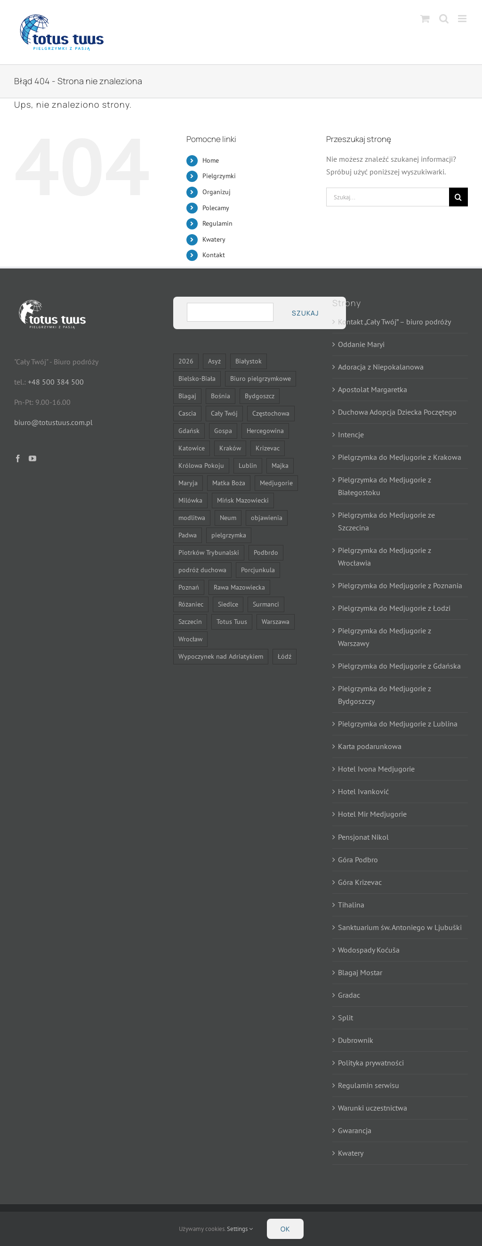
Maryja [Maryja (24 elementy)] (188, 482)
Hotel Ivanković (363, 791)
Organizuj (216, 192)
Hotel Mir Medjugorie (372, 814)
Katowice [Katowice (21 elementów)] (191, 447)
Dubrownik (355, 1040)
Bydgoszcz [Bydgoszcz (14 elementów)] (259, 395)
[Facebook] (18, 458)
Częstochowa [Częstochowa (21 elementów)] (270, 413)
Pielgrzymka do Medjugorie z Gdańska (399, 665)
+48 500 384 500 (56, 381)
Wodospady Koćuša (369, 949)
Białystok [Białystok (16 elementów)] (248, 360)
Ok (285, 1228)
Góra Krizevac (360, 882)
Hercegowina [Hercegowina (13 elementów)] (265, 430)
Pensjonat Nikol (363, 837)
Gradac (349, 995)
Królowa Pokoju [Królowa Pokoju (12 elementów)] (201, 465)
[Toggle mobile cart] (425, 19)
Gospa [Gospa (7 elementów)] (223, 430)
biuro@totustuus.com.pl (53, 422)
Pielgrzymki (219, 176)
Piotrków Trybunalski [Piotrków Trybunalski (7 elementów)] (208, 552)
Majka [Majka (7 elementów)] (280, 465)
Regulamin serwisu (368, 1085)
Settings (240, 1229)
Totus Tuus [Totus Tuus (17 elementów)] (232, 621)
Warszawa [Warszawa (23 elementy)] (275, 621)
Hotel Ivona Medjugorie (376, 768)
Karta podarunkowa (370, 746)
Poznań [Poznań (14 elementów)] (188, 587)
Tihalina (351, 904)
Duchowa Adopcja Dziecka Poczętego (397, 412)
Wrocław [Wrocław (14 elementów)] (190, 638)
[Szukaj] (458, 197)
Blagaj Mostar (360, 972)
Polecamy (215, 208)
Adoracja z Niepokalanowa (381, 366)
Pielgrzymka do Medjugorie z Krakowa (399, 457)
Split (345, 1017)
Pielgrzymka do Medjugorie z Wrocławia (384, 556)
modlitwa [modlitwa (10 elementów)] (191, 517)
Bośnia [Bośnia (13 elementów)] (220, 395)
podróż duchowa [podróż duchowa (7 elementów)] (202, 569)
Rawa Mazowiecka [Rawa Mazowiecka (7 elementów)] (239, 587)
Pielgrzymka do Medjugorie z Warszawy (384, 637)
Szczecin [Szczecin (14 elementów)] (190, 621)
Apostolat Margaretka (372, 389)
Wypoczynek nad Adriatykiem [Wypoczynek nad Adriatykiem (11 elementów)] (220, 656)
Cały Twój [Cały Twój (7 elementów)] (224, 413)
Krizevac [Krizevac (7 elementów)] (268, 447)
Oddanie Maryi (361, 344)
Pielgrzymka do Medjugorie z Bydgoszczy (384, 695)
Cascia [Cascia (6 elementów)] (187, 413)
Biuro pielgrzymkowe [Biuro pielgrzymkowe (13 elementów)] (260, 378)
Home (210, 160)
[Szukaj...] (387, 197)
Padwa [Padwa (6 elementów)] (187, 534)
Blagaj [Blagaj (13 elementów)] (187, 395)
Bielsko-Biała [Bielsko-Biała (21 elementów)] (197, 378)
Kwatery (213, 239)
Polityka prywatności (371, 1062)
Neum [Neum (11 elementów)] (228, 517)
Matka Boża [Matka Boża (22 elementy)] (228, 482)
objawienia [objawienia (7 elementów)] (266, 517)
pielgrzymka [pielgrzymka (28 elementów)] (228, 534)
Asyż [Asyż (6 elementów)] (214, 360)
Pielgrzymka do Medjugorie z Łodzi (394, 608)
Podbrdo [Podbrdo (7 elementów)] (266, 552)
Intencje (351, 434)
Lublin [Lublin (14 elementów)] (248, 465)
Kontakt (213, 255)
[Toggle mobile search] (444, 19)
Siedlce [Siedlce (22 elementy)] (228, 603)
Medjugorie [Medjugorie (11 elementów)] (276, 482)
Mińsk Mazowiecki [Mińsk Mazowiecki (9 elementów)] (243, 500)
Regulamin (217, 223)
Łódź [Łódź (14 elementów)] (284, 656)
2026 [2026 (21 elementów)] (185, 360)
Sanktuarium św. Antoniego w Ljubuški (400, 927)
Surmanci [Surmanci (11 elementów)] (266, 603)
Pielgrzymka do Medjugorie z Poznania (400, 585)
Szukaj (305, 312)
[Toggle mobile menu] (463, 19)
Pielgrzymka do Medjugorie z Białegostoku (384, 486)
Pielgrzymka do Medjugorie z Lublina (398, 723)
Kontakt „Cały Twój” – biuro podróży (394, 321)
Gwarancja (354, 1130)
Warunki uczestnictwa (372, 1107)
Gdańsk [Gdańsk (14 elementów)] (189, 430)
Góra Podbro (358, 859)
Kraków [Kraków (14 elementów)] (230, 447)
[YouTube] (32, 458)
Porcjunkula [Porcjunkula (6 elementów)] (258, 569)
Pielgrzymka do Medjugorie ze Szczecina (386, 521)
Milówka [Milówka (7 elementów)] (190, 500)
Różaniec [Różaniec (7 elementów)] (190, 603)
